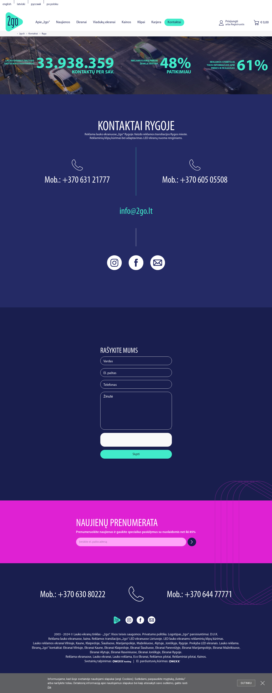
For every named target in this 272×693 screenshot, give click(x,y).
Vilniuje (69, 643)
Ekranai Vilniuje (73, 647)
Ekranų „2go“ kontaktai (47, 647)
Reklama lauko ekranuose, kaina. (69, 639)
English (7, 4)
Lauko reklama (228, 643)
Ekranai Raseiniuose (124, 652)
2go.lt (22, 34)
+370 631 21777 (86, 180)
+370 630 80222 (81, 595)
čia (49, 687)
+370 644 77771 (208, 595)
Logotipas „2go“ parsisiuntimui (188, 634)
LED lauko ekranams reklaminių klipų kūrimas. (193, 639)
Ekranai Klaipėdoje (116, 647)
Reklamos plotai (160, 656)
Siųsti (136, 454)
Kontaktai (174, 22)
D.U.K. (214, 634)
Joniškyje (171, 643)
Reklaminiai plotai (184, 656)
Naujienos (63, 22)
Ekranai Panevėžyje (167, 647)
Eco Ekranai (140, 656)
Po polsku (52, 4)
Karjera (156, 22)
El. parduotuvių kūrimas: (162, 661)
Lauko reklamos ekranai (48, 643)
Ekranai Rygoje (171, 652)
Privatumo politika (154, 634)
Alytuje (159, 643)
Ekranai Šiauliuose (142, 647)
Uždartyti (262, 683)
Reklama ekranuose (78, 656)
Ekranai (81, 22)
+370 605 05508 (203, 180)
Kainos (126, 22)
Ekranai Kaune (93, 647)
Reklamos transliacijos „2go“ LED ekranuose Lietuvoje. (127, 639)
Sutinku (246, 683)
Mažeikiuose (145, 643)
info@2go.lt (136, 211)
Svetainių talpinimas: (108, 661)
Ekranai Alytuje (99, 652)
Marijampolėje (125, 643)
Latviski (21, 4)
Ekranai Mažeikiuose (226, 647)
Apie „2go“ (42, 22)
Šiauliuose (107, 643)
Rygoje (183, 643)
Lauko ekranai (102, 656)
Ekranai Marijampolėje (196, 647)
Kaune (80, 643)
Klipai (141, 22)
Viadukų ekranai (104, 22)
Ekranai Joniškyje (149, 652)
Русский (36, 4)
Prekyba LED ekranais (203, 643)
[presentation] (128, 440)
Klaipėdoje (93, 643)
